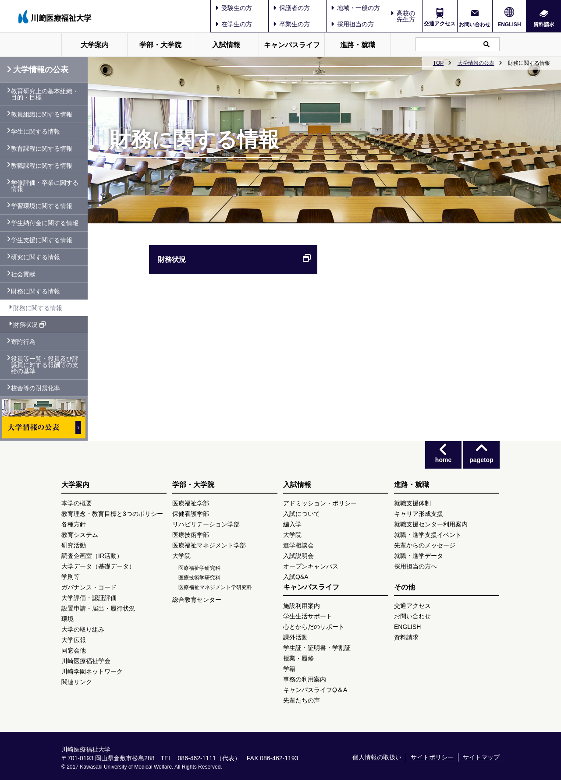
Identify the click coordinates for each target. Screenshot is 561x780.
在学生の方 (233, 24)
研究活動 (73, 545)
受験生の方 (233, 7)
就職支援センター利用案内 (431, 524)
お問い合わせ (474, 24)
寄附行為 (23, 341)
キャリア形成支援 (418, 513)
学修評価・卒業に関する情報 (44, 185)
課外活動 (295, 637)
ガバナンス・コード (89, 587)
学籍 (289, 668)
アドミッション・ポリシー (320, 503)
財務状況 (234, 259)
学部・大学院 (160, 45)
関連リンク (76, 681)
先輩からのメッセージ (424, 545)
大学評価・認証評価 (89, 597)
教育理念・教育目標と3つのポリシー (112, 513)
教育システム (79, 534)
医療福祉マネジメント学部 (209, 545)
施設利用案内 (301, 605)
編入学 (292, 524)
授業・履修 (298, 658)
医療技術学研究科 (199, 578)
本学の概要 (76, 503)
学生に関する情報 (35, 131)
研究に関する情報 (35, 257)
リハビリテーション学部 (206, 524)
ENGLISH (509, 24)
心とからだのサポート (313, 626)
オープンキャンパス (310, 566)
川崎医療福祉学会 (85, 660)
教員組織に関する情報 (41, 114)
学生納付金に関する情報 (44, 222)
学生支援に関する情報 (41, 240)
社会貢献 (23, 274)
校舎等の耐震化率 (35, 388)
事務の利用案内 (304, 679)
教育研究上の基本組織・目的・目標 (44, 94)
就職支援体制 (412, 503)
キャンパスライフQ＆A (315, 689)
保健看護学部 (190, 513)
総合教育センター (196, 599)
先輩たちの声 (301, 700)
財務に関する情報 (35, 291)
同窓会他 (73, 650)
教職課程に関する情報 (41, 165)
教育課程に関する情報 (41, 148)
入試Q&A (296, 576)
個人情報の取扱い (376, 757)
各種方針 (73, 524)
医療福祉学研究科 (199, 568)
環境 (67, 618)
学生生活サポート (307, 616)
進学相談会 (298, 545)
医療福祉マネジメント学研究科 (215, 587)
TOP (438, 63)
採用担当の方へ (415, 566)
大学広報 (73, 639)
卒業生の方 (291, 24)
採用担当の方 (352, 24)
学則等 (70, 576)
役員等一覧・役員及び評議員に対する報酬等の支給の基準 (44, 364)
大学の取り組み (82, 629)
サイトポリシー (432, 757)
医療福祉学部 (190, 503)
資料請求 (543, 24)
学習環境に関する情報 (41, 205)
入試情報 (226, 45)
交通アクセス (439, 24)
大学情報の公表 (476, 63)
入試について (301, 513)
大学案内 (95, 45)
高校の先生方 (406, 16)
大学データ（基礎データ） (98, 566)
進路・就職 (357, 45)
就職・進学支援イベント (428, 534)
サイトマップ (481, 757)
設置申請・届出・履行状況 (98, 608)
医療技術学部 (190, 534)
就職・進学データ (418, 555)
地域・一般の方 (355, 7)
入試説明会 (298, 555)
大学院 (181, 555)
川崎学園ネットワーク (92, 671)
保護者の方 (291, 7)
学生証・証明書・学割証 (317, 647)
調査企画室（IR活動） (92, 555)
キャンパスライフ (292, 45)
